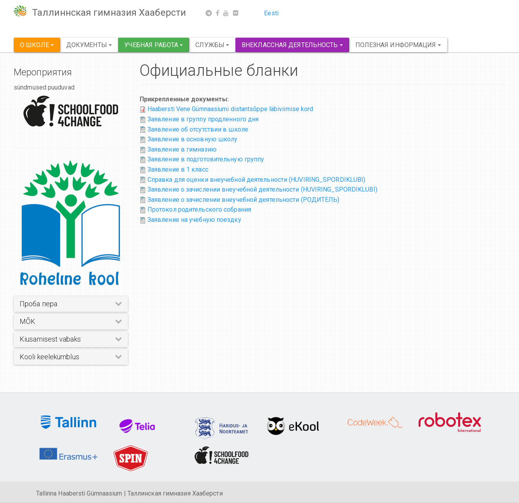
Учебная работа (153, 45)
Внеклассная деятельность (292, 45)
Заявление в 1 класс (178, 169)
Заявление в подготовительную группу (206, 159)
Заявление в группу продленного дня (203, 119)
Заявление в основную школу (193, 139)
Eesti (271, 13)
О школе (37, 45)
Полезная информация (398, 45)
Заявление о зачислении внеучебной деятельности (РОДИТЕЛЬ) (244, 199)
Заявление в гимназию (182, 149)
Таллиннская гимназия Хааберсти (109, 12)
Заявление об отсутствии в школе (198, 129)
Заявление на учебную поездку (194, 219)
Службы (212, 45)
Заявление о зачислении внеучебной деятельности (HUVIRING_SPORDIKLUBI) (262, 189)
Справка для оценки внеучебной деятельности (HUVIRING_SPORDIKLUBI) (257, 179)
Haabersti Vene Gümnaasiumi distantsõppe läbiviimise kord (230, 109)
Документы (89, 45)
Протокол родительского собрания (199, 209)
